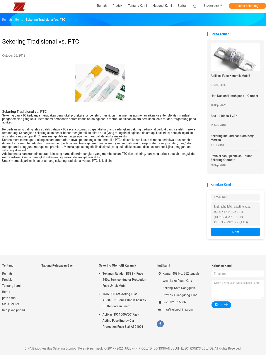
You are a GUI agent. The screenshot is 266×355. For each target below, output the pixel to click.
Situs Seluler (10, 304)
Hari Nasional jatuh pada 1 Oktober (234, 96)
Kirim (235, 232)
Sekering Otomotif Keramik (117, 265)
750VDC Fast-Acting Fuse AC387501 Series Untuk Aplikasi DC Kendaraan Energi (124, 300)
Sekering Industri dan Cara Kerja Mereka (232, 138)
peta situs (8, 298)
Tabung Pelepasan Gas (57, 265)
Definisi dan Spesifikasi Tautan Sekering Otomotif (231, 158)
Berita (6, 292)
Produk (7, 279)
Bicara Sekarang (248, 6)
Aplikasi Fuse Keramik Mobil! (230, 76)
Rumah (7, 273)
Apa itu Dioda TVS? (224, 116)
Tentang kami (11, 285)
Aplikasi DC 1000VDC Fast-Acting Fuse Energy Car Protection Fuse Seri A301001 (122, 320)
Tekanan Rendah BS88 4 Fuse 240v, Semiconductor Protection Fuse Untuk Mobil (124, 279)
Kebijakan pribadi (14, 310)
